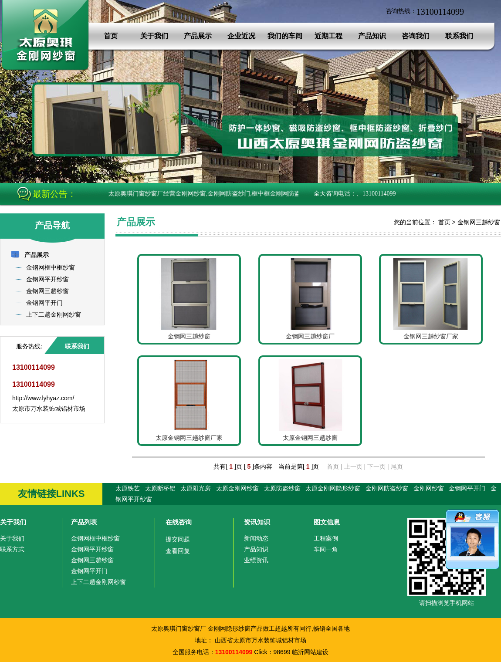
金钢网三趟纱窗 (478, 222)
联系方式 (12, 549)
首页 (111, 36)
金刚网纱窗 (428, 488)
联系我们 (459, 36)
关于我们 (154, 36)
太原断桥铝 (160, 488)
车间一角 (326, 549)
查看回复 (178, 550)
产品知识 (372, 36)
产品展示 (198, 36)
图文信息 (327, 522)
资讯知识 (257, 522)
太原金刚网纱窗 (237, 488)
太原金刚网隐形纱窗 (332, 488)
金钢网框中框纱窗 (95, 538)
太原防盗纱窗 (282, 488)
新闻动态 (256, 538)
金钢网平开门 (467, 488)
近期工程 (328, 36)
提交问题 (178, 539)
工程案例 (326, 538)
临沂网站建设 (310, 651)
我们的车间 (284, 36)
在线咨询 (179, 522)
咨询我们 (416, 36)
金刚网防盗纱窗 (387, 488)
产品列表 (84, 522)
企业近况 (241, 36)
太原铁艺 (127, 488)
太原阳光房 (195, 488)
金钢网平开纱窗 (92, 549)
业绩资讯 (256, 560)
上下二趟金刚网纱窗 (98, 581)
